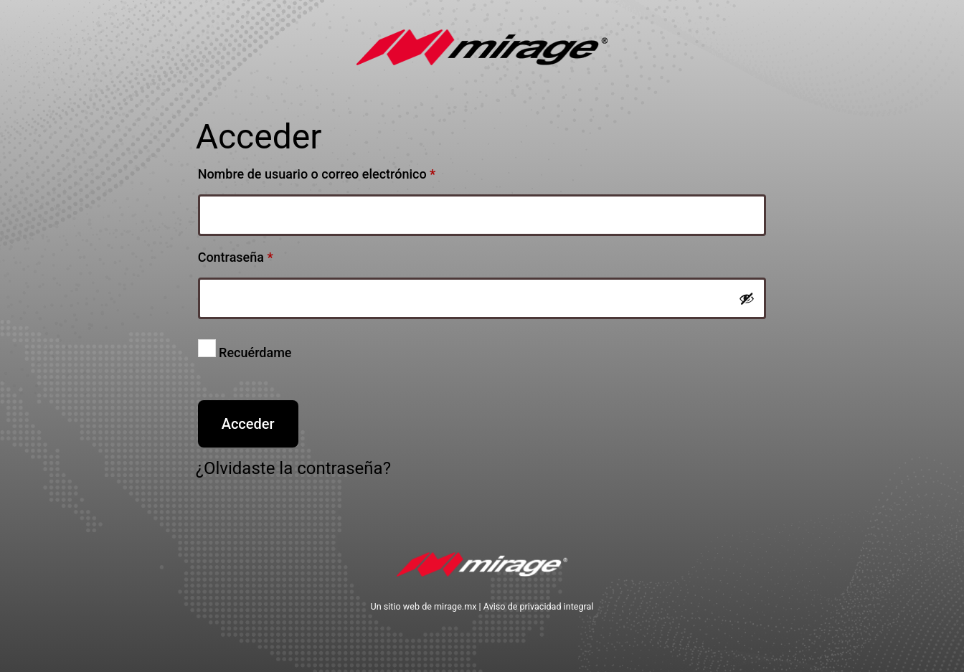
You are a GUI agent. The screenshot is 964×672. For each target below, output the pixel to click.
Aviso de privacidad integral (538, 606)
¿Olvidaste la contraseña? (293, 468)
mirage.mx (455, 606)
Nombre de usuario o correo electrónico (348, 171)
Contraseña (267, 255)
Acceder (248, 423)
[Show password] (747, 298)
